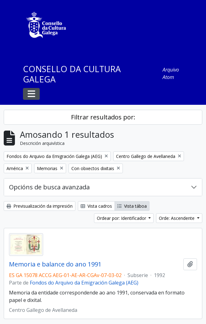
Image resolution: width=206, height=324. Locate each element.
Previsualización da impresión (40, 206)
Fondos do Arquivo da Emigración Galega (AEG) (84, 282)
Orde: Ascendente (177, 218)
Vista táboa (132, 206)
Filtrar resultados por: (103, 117)
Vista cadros (96, 206)
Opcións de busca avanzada (49, 187)
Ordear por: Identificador (122, 218)
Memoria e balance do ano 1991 (55, 264)
